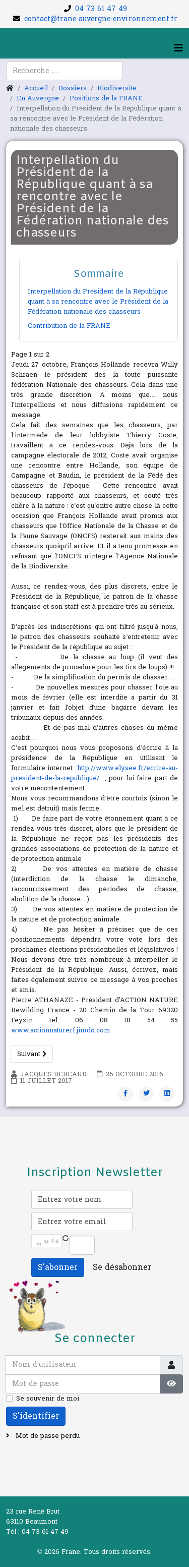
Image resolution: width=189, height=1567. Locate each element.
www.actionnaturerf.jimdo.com (60, 1030)
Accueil (36, 88)
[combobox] (64, 70)
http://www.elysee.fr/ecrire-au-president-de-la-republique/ (94, 773)
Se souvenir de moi (47, 1399)
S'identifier (36, 1416)
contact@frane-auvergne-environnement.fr (100, 19)
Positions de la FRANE (106, 98)
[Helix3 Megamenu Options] (178, 48)
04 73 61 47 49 (101, 9)
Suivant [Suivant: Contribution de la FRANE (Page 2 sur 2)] (31, 1054)
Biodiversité (116, 88)
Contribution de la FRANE (69, 326)
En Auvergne (38, 98)
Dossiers (72, 88)
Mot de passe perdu (47, 1436)
